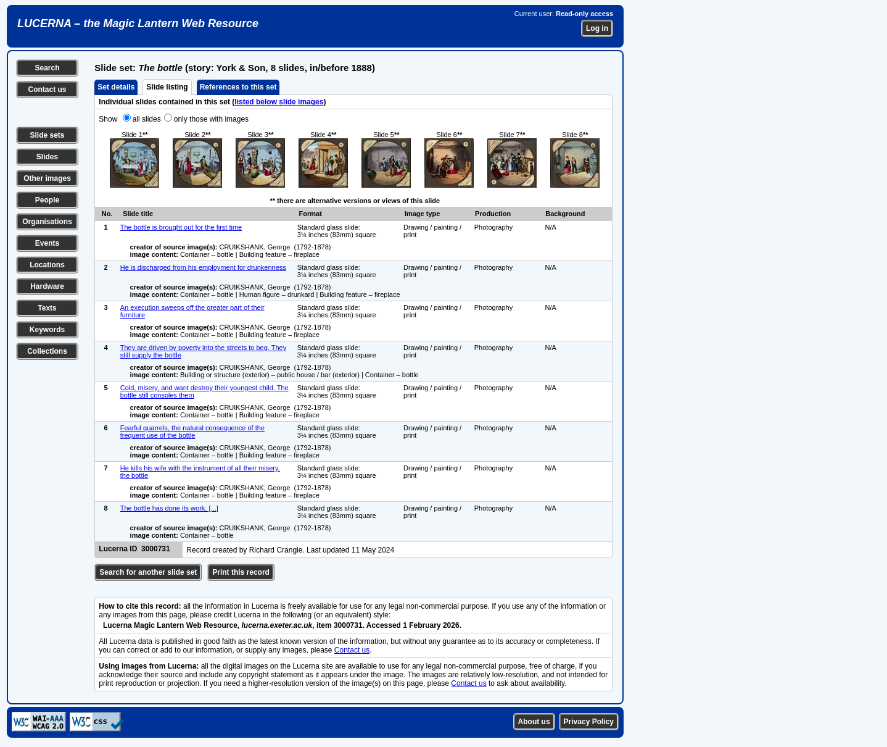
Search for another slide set (148, 572)
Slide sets (47, 135)
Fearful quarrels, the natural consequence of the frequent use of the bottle (192, 431)
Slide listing (167, 87)
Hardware (47, 286)
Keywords (47, 329)
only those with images (211, 119)
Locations (47, 265)
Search (47, 68)
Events (47, 243)
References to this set (238, 87)
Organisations (47, 221)
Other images (47, 178)
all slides (147, 119)
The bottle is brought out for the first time (181, 227)
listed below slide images (278, 102)
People (47, 200)
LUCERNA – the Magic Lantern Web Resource (137, 23)
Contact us (47, 89)
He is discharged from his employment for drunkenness (203, 267)
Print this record (241, 572)
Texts (47, 308)
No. (107, 213)
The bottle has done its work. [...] (169, 508)
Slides (47, 156)
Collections (47, 351)
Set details (115, 87)
